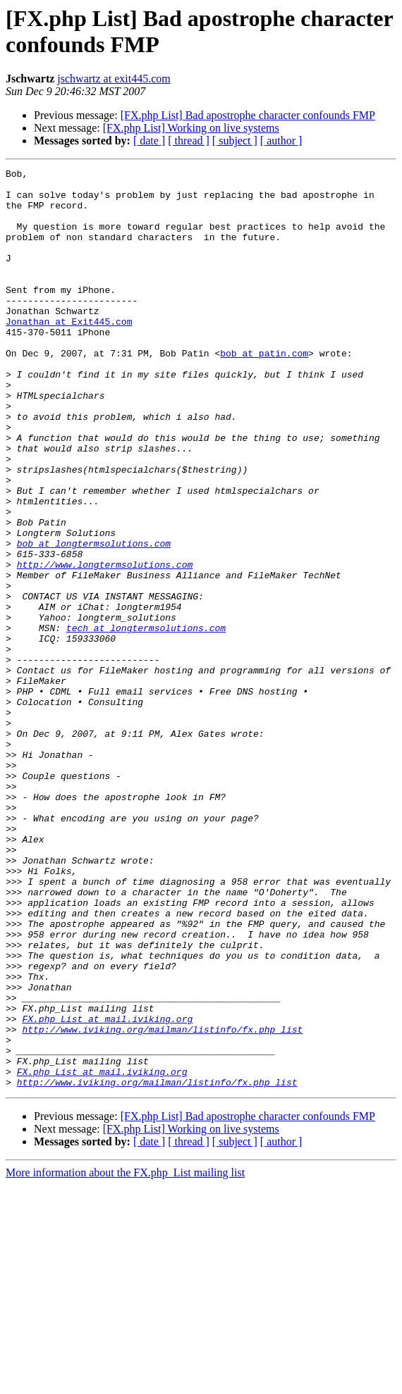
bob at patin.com (264, 391)
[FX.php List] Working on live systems (191, 128)
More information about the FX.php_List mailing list (125, 1356)
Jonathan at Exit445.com (69, 353)
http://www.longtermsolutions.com (105, 644)
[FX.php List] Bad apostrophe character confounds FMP (248, 115)
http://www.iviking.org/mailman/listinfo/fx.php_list (162, 1202)
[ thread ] (188, 141)
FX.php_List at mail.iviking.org (107, 1189)
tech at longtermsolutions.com (146, 720)
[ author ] (281, 141)
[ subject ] (234, 141)
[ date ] (149, 141)
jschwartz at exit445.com (113, 79)
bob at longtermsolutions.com (94, 619)
